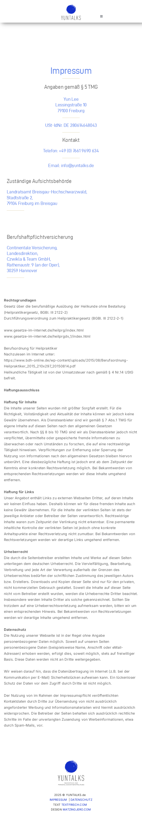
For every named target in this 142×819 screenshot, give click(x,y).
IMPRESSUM (58, 799)
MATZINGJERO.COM (77, 809)
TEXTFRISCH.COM (74, 804)
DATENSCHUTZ (81, 799)
